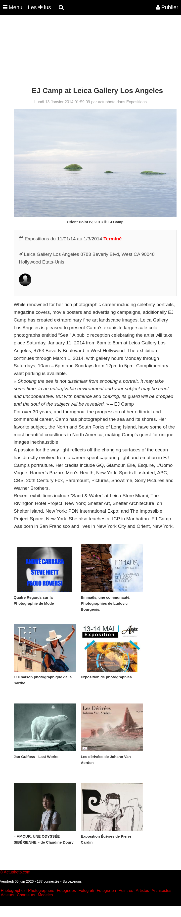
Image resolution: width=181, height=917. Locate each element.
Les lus (39, 7)
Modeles (45, 895)
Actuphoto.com (17, 872)
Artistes (142, 890)
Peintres (126, 890)
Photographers (41, 890)
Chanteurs (26, 895)
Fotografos (66, 890)
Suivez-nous (72, 881)
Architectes (161, 890)
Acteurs (7, 895)
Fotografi (86, 890)
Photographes (13, 890)
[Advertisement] (90, 52)
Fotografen (106, 890)
